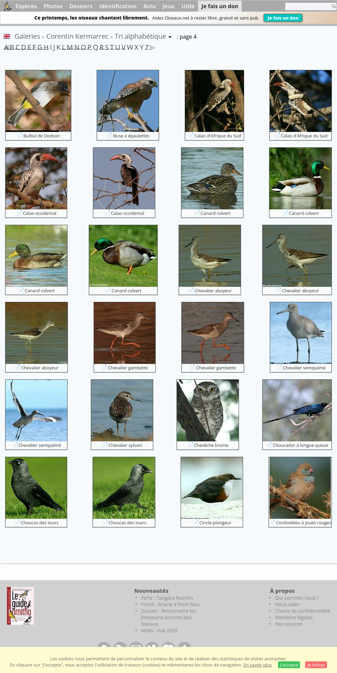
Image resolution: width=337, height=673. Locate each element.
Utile (187, 6)
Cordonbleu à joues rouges (303, 522)
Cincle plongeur (215, 522)
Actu (149, 6)
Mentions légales (294, 617)
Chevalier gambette (128, 368)
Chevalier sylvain (125, 445)
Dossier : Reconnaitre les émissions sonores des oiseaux (168, 617)
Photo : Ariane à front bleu (170, 604)
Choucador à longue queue (300, 445)
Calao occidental (40, 213)
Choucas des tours (40, 522)
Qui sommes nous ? (297, 598)
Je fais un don (283, 18)
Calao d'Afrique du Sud (217, 136)
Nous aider (287, 604)
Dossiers (80, 6)
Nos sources (288, 624)
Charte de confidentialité (302, 611)
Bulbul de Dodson (41, 136)
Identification (117, 6)
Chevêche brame (211, 445)
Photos (53, 6)
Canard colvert (216, 213)
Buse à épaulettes (131, 136)
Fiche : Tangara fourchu (167, 598)
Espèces (26, 6)
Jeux (169, 6)
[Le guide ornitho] (20, 606)
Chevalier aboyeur (213, 290)
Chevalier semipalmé (304, 368)
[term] (305, 6)
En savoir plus (257, 665)
